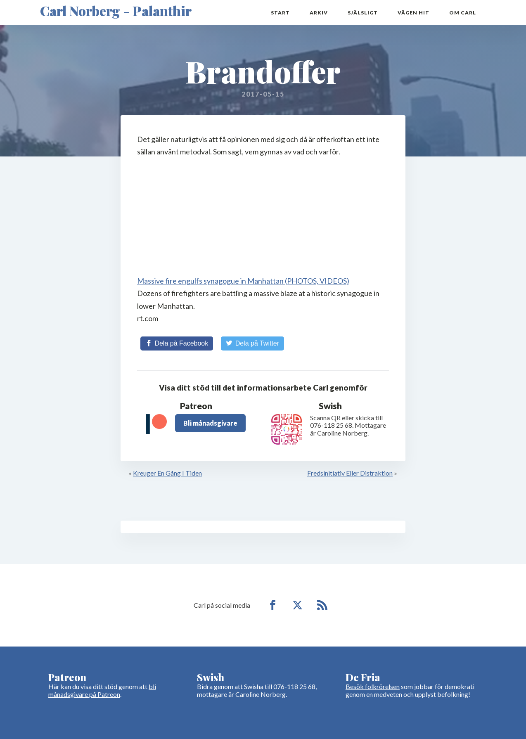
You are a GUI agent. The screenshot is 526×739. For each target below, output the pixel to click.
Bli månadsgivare (210, 423)
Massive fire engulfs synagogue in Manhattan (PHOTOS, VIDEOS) (243, 280)
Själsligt (363, 12)
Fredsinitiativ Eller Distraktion (350, 473)
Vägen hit (413, 12)
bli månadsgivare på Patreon (102, 690)
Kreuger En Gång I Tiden (167, 473)
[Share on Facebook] (176, 343)
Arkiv (319, 12)
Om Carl (462, 12)
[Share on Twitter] (252, 343)
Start (280, 12)
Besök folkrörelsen (373, 686)
